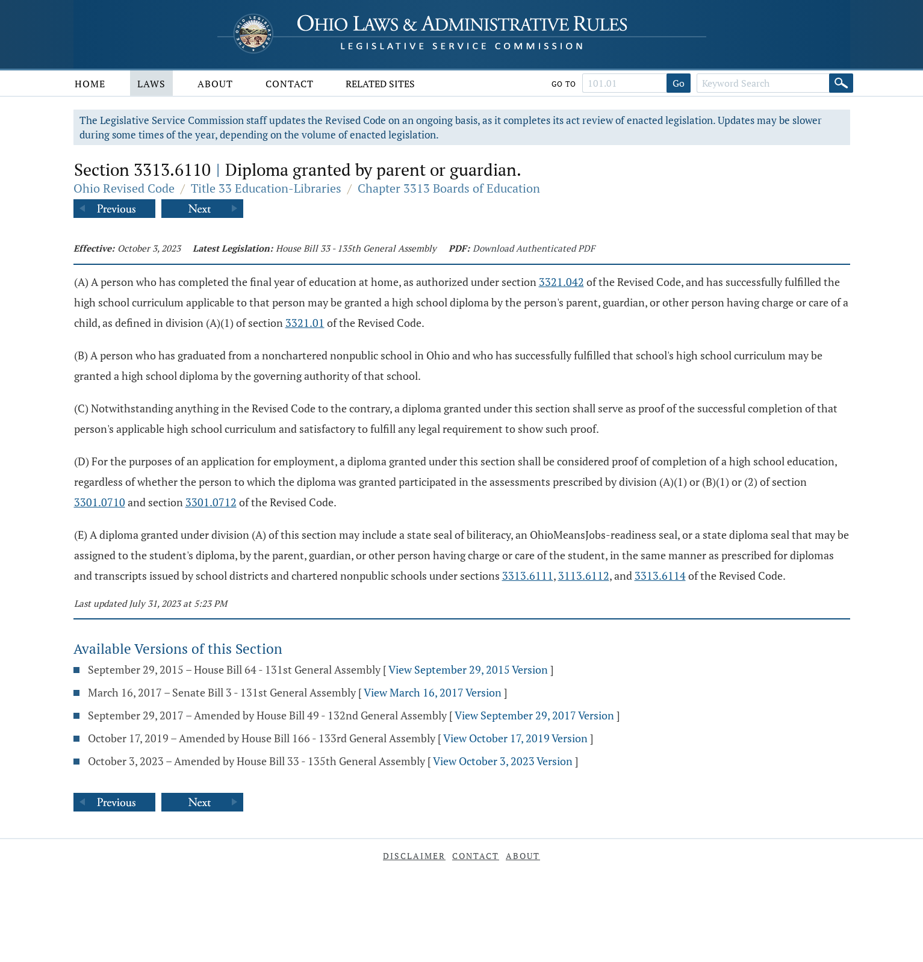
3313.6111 (527, 575)
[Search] (841, 83)
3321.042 (561, 282)
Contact (290, 83)
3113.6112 (583, 575)
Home (90, 83)
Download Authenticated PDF (534, 248)
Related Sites (380, 83)
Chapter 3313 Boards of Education (449, 188)
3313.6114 (660, 575)
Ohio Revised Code (124, 188)
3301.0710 (99, 502)
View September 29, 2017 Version (534, 715)
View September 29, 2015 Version (468, 669)
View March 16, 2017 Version (433, 692)
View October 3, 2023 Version (503, 761)
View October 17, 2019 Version (515, 738)
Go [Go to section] (679, 83)
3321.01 (305, 322)
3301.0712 (211, 502)
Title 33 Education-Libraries (266, 188)
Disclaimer (414, 855)
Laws (151, 83)
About (215, 83)
